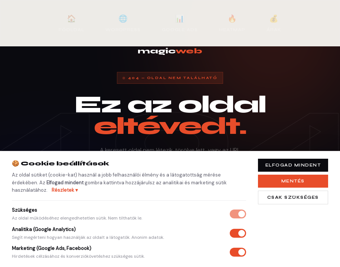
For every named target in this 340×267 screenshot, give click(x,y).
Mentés (293, 181)
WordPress (123, 22)
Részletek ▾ (65, 190)
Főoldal (71, 22)
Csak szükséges (293, 197)
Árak (274, 22)
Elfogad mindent (293, 165)
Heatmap (232, 22)
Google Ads (180, 22)
